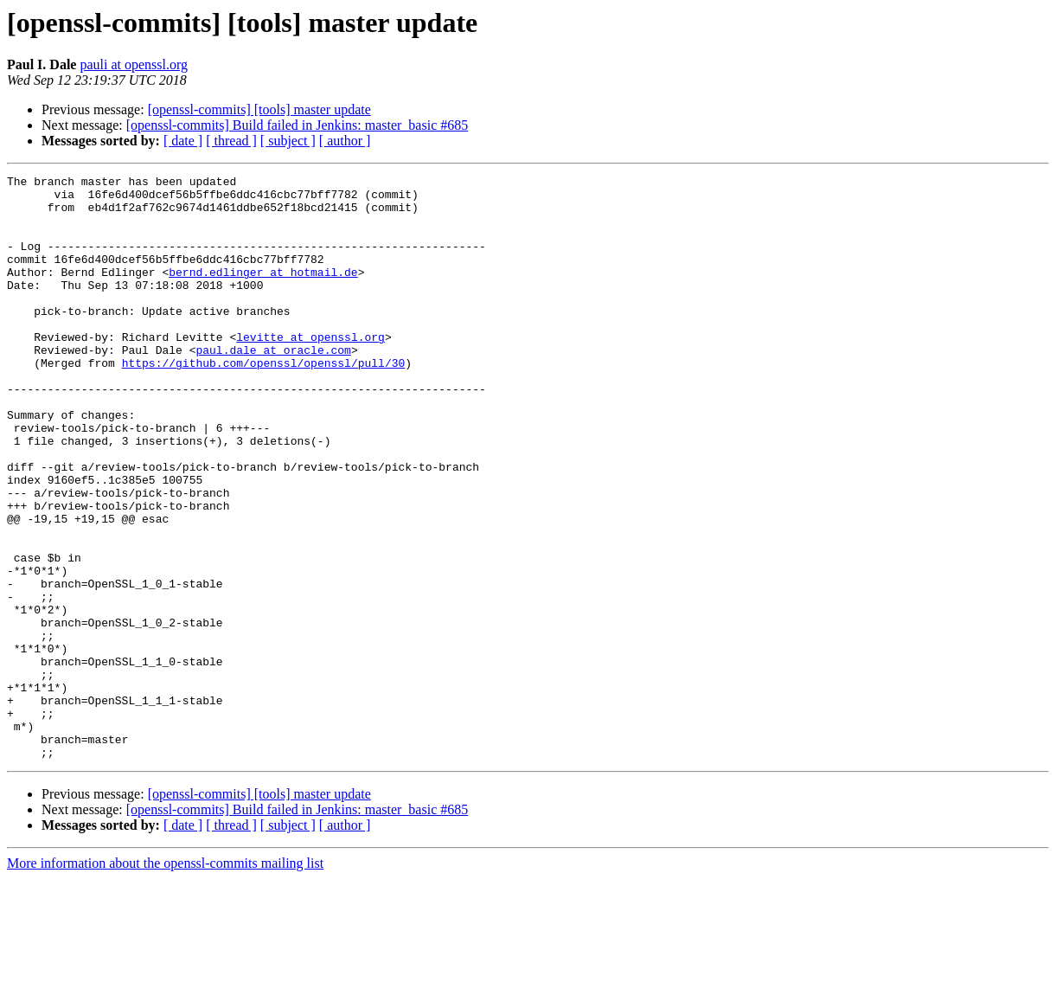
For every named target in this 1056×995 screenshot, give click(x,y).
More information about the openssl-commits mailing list (165, 980)
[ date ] (182, 140)
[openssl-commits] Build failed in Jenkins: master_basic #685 (297, 125)
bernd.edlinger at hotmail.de (263, 292)
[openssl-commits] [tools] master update (259, 109)
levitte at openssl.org (310, 370)
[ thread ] (231, 140)
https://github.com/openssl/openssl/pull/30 (264, 401)
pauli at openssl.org (134, 64)
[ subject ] (288, 140)
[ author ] (345, 140)
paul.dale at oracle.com (272, 386)
